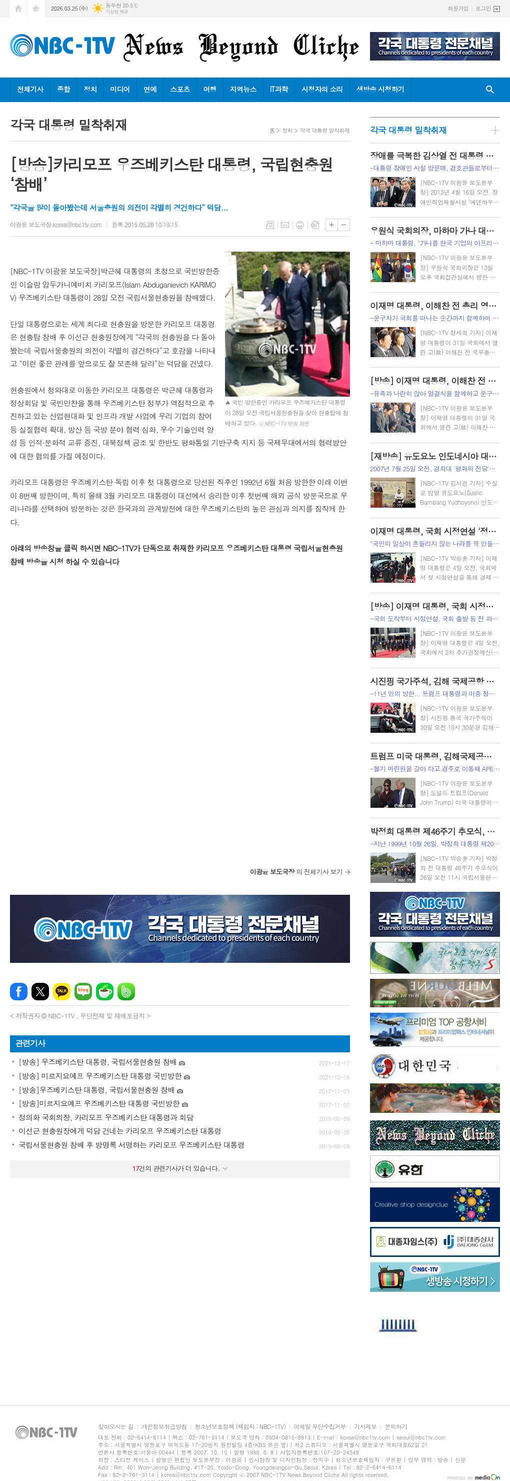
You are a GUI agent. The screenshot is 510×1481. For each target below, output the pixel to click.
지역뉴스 (243, 89)
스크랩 (315, 225)
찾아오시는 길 (116, 1426)
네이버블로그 (83, 991)
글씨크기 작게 (344, 225)
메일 (285, 225)
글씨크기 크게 (332, 225)
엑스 (40, 991)
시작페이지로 (18, 9)
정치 (90, 89)
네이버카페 (105, 991)
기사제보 (365, 1426)
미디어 (120, 89)
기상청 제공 (117, 12)
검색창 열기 (490, 90)
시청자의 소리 (322, 89)
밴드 (126, 991)
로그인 (483, 8)
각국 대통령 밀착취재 (325, 130)
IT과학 (279, 89)
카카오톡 (61, 991)
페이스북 (19, 991)
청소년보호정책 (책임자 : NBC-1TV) (240, 1426)
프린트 (300, 225)
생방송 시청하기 (380, 89)
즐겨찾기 (36, 9)
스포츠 (180, 89)
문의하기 (395, 1426)
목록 (270, 225)
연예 (150, 89)
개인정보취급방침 (164, 1426)
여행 (210, 89)
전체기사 (30, 89)
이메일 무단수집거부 (320, 1426)
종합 (63, 89)
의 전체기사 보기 (296, 871)
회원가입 (458, 8)
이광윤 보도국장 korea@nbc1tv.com (56, 224)
